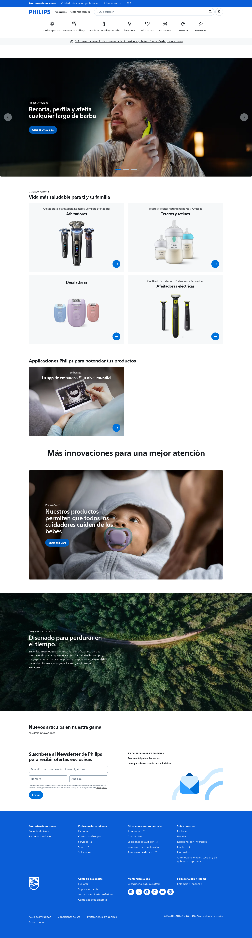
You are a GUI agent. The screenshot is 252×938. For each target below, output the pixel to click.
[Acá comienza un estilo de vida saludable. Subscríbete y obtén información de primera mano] (125, 41)
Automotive (135, 837)
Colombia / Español (190, 884)
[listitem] (52, 28)
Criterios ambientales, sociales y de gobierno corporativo (197, 860)
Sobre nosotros (112, 3)
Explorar (83, 831)
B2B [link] (128, 3)
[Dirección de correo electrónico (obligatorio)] (68, 769)
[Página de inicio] (40, 12)
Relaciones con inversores (192, 842)
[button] (116, 264)
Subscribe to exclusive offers (144, 884)
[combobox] (146, 12)
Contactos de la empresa (92, 900)
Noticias (181, 837)
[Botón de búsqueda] (210, 12)
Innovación (183, 852)
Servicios (85, 842)
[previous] (8, 117)
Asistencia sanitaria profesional (96, 895)
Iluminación (136, 831)
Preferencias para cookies (102, 917)
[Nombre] (48, 779)
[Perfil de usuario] (219, 12)
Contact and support (90, 837)
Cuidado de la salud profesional (79, 3)
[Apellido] (89, 779)
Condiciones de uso (69, 917)
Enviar (36, 795)
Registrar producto (40, 837)
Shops (83, 847)
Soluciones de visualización (143, 847)
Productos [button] (60, 12)
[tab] (118, 169)
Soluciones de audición (143, 842)
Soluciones (84, 852)
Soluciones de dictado (142, 852)
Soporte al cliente (39, 831)
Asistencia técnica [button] (80, 12)
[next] (244, 117)
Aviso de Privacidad (40, 917)
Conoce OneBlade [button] (43, 129)
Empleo (183, 847)
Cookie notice (37, 922)
